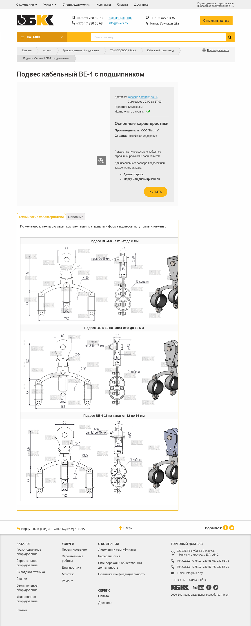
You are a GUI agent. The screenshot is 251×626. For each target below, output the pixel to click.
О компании (26, 4)
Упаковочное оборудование (27, 599)
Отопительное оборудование (27, 588)
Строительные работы (72, 558)
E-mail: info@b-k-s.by (190, 573)
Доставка (141, 4)
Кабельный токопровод (160, 50)
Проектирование (74, 549)
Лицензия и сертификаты (117, 549)
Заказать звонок (120, 18)
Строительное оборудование (27, 563)
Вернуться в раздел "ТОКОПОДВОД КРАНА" (51, 528)
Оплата (122, 4)
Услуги (49, 4)
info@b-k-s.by (118, 23)
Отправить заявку (216, 20)
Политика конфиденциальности (122, 574)
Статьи (22, 610)
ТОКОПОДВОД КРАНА (123, 50)
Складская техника (31, 572)
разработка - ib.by (217, 594)
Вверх (125, 528)
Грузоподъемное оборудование (81, 50)
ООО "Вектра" (150, 130)
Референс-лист (109, 556)
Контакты (103, 4)
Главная (27, 50)
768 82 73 (89, 18)
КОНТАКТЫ (178, 580)
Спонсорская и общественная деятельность (120, 565)
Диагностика (71, 567)
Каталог (34, 37)
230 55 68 (89, 23)
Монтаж (68, 574)
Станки (22, 579)
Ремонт (67, 581)
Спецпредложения (76, 4)
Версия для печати (218, 50)
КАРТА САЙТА (198, 580)
